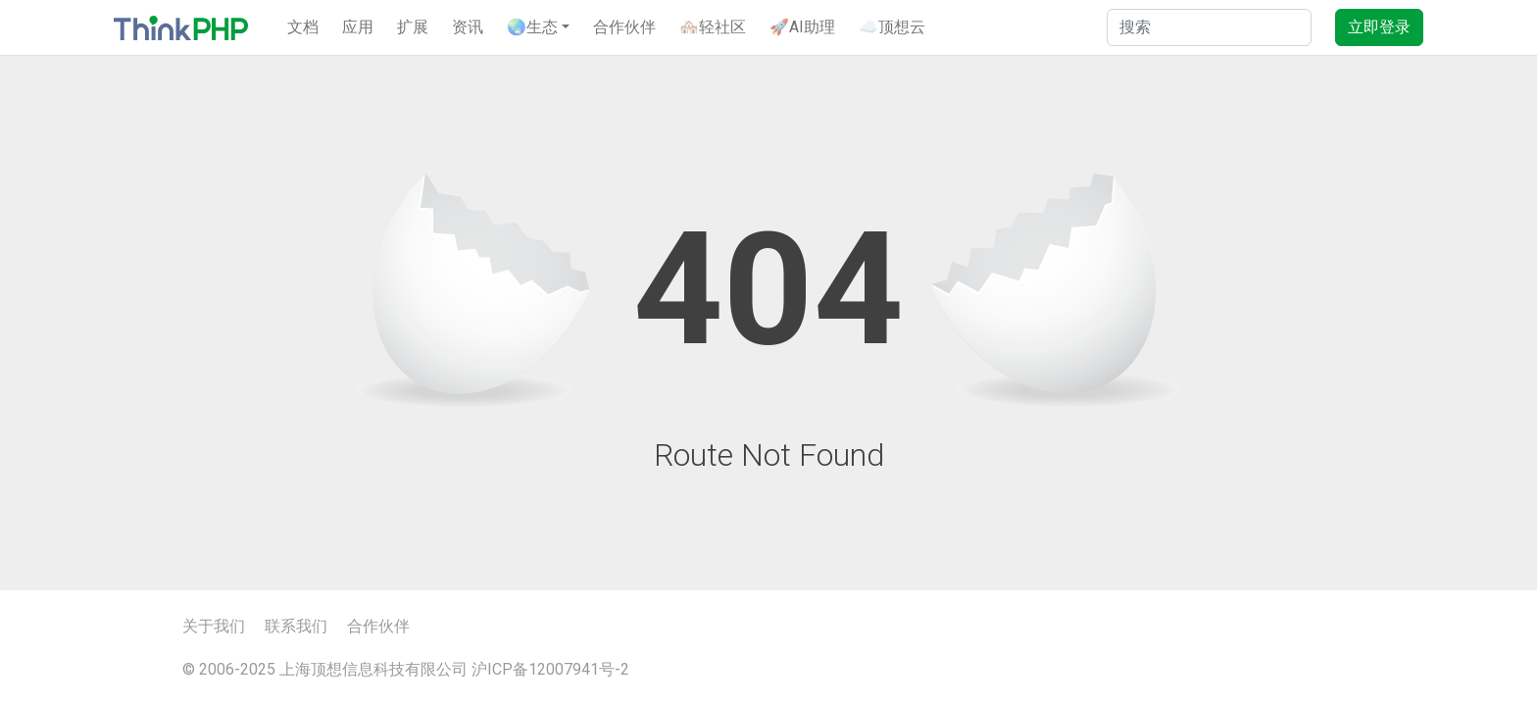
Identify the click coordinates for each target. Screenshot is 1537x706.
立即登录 (1379, 27)
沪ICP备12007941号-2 (550, 669)
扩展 (412, 27)
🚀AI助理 (802, 27)
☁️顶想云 (892, 27)
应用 (357, 27)
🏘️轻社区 (712, 27)
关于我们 (213, 626)
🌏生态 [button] (532, 27)
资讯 (467, 27)
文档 (303, 27)
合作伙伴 (624, 27)
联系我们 (296, 626)
